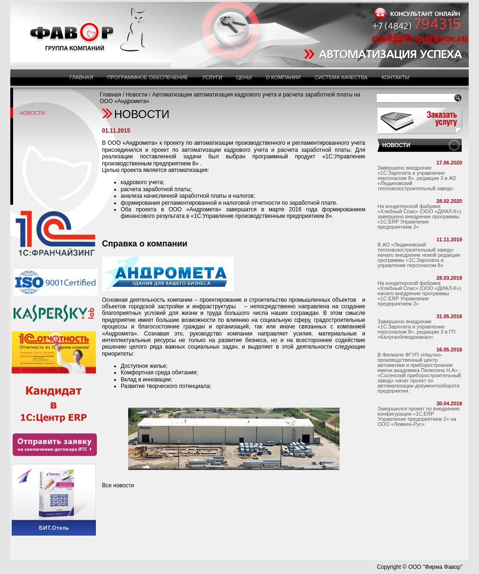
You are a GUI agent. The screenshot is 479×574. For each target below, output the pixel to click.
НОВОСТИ (396, 145)
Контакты (395, 77)
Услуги (212, 77)
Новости (136, 94)
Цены (244, 77)
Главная (81, 77)
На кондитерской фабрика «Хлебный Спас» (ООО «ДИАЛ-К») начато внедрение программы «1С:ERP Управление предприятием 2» (419, 293)
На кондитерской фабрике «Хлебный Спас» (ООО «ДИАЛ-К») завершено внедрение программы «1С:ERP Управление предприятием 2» (419, 216)
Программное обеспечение (147, 77)
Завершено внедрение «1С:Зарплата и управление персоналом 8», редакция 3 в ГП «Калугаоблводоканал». (416, 329)
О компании (283, 77)
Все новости (118, 485)
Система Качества (341, 77)
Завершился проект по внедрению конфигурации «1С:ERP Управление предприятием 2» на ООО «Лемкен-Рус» (418, 416)
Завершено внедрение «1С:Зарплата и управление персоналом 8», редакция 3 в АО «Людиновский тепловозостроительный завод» (416, 178)
